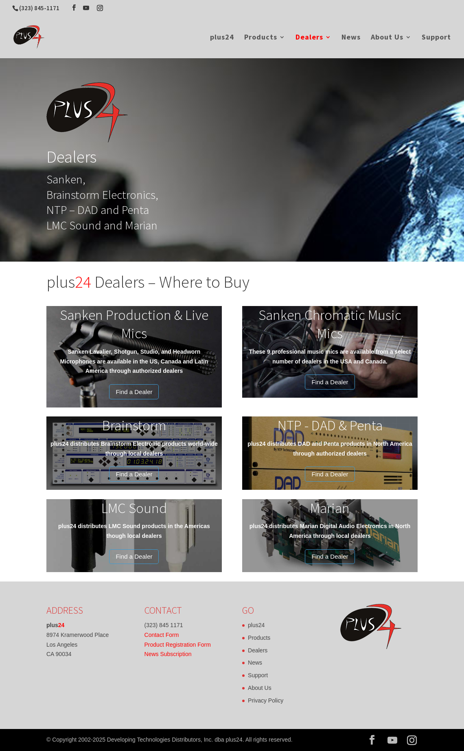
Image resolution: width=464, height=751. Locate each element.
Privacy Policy (265, 700)
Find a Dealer (134, 391)
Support (436, 38)
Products (260, 38)
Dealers (309, 38)
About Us (387, 38)
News (351, 38)
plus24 (222, 38)
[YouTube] (86, 8)
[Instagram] (100, 8)
